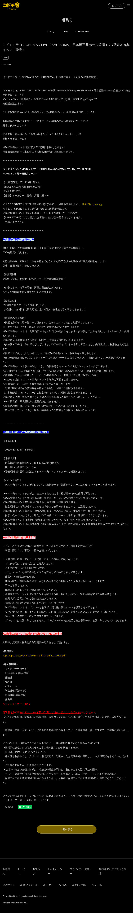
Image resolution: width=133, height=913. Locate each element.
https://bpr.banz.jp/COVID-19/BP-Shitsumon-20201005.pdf (34, 655)
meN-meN (79, 884)
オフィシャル (29, 884)
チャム (97, 884)
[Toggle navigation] (128, 5)
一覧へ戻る (66, 829)
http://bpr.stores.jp (93, 204)
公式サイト (9, 884)
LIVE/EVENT (82, 31)
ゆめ (63, 884)
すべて (50, 31)
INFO (66, 31)
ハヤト (48, 884)
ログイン (117, 5)
